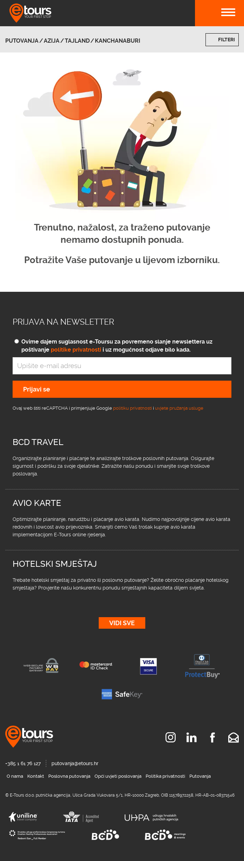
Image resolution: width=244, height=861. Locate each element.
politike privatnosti (76, 349)
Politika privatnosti (165, 776)
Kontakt (35, 776)
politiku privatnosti (132, 408)
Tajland (77, 40)
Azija (52, 40)
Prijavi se (36, 389)
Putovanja (22, 40)
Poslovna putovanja (69, 776)
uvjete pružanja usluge (179, 408)
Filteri (226, 39)
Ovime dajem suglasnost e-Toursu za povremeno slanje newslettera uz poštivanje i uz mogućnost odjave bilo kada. (116, 345)
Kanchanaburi (117, 40)
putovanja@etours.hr (74, 763)
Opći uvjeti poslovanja (118, 776)
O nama (15, 776)
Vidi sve (122, 623)
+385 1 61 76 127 (23, 763)
